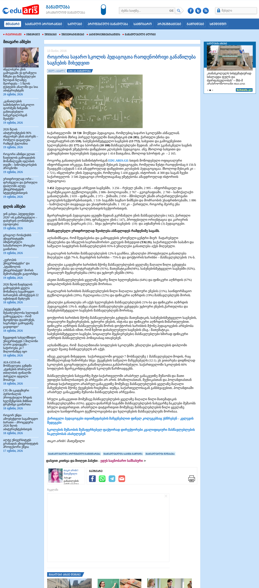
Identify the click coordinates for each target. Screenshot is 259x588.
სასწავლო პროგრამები (43, 24)
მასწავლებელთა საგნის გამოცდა (122, 454)
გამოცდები (195, 24)
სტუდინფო (218, 24)
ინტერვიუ (32, 34)
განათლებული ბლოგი (139, 34)
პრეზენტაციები (169, 24)
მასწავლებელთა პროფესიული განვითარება (74, 454)
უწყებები (49, 34)
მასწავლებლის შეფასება (160, 454)
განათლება (58, 7)
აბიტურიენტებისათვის (103, 34)
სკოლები (75, 24)
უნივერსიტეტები (71, 34)
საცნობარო (142, 24)
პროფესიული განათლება (108, 24)
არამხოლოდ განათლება (59, 13)
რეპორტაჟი (12, 34)
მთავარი (13, 24)
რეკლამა (52, 489)
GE (171, 10)
